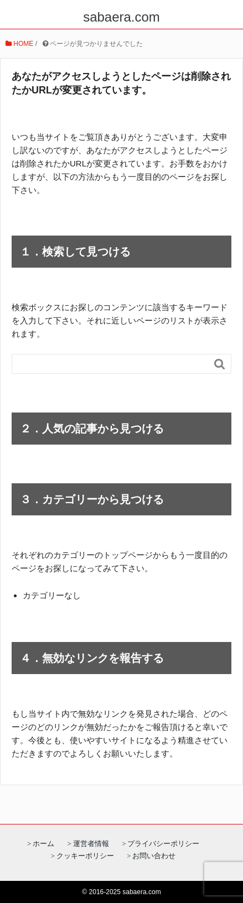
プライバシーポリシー (163, 843)
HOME (19, 44)
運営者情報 (91, 843)
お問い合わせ (153, 856)
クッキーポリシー (85, 856)
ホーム (43, 843)
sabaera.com (121, 16)
